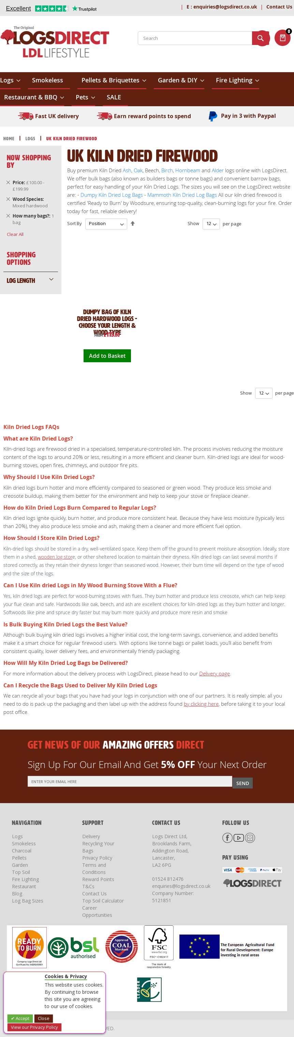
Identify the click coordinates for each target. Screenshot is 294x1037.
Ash (127, 170)
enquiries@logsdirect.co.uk (222, 6)
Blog (17, 893)
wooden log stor (55, 557)
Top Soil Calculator (103, 900)
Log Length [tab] (21, 280)
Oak (137, 170)
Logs (31, 138)
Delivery (91, 836)
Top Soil (21, 872)
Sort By (74, 223)
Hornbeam (187, 170)
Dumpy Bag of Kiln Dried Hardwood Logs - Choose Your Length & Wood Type (107, 322)
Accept (22, 1018)
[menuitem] (10, 80)
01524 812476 (167, 879)
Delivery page (214, 673)
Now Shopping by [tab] (29, 161)
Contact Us (279, 6)
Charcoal (21, 850)
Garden (20, 865)
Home (9, 138)
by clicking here (201, 703)
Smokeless (24, 843)
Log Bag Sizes (27, 900)
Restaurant (24, 886)
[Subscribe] (243, 783)
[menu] (147, 89)
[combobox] (203, 38)
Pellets (19, 858)
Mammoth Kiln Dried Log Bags (182, 194)
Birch (167, 170)
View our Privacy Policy (34, 1027)
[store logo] (54, 43)
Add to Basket (107, 356)
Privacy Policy (97, 858)
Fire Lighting (25, 879)
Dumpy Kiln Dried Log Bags (111, 194)
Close (43, 1018)
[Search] (260, 38)
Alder (218, 170)
